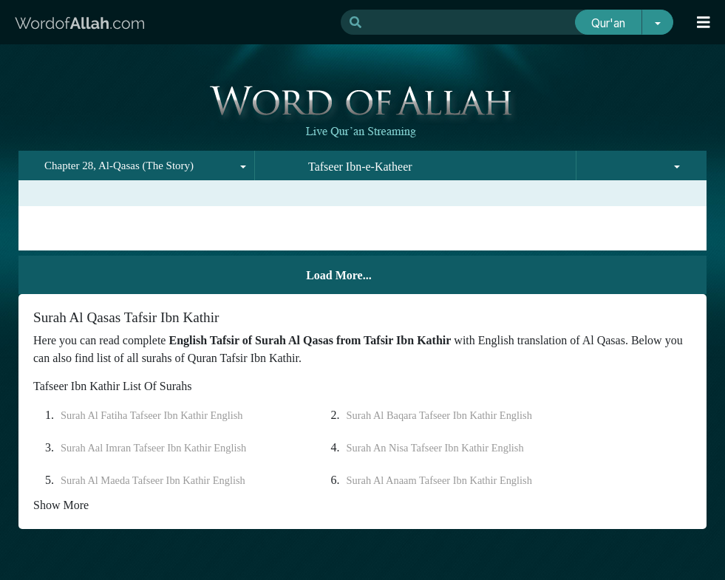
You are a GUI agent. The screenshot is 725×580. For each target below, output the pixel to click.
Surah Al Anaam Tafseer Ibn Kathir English (439, 480)
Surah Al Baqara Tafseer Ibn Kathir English (439, 415)
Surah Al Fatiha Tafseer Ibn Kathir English (152, 415)
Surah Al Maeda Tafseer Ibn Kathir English (153, 480)
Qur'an (608, 23)
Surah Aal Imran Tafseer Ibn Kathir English (153, 448)
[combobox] (136, 165)
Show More (61, 505)
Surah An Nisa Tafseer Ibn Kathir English (435, 448)
